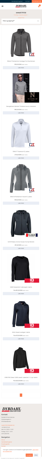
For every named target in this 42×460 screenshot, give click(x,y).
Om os (3, 440)
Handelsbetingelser (6, 442)
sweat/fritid (21, 18)
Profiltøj (16, 15)
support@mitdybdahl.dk (7, 425)
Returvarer (4, 448)
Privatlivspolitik (5, 444)
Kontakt (3, 446)
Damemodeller (23, 15)
